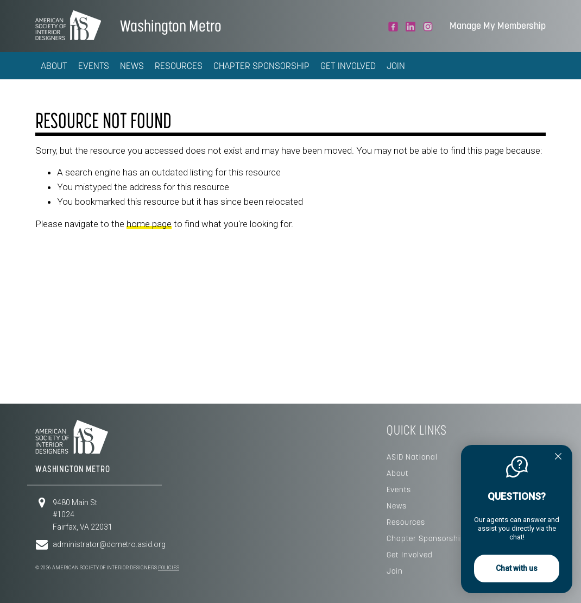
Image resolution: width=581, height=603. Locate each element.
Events (93, 66)
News (132, 66)
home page (149, 223)
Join (396, 66)
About (398, 473)
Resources (406, 522)
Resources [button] (179, 66)
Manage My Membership (498, 25)
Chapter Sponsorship (261, 66)
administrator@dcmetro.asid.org (109, 544)
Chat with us (517, 568)
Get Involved (348, 66)
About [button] (54, 66)
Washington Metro (171, 25)
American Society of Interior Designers (68, 25)
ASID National (412, 457)
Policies (168, 567)
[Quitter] (558, 457)
